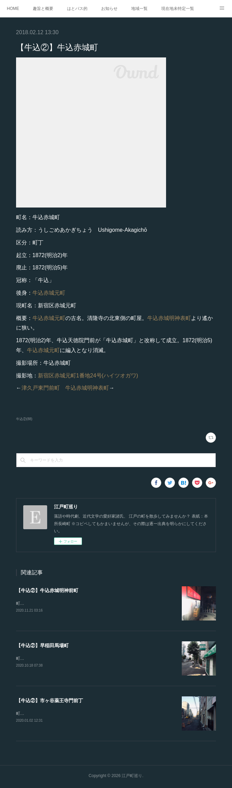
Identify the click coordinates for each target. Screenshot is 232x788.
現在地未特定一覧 (177, 8)
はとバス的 (77, 8)
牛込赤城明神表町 (169, 318)
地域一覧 (139, 8)
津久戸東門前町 (41, 388)
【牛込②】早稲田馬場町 (42, 646)
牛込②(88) (24, 419)
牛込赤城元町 (48, 293)
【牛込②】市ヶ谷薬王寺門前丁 (49, 701)
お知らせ (109, 8)
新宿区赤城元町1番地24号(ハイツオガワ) (88, 375)
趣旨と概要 (43, 8)
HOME (13, 8)
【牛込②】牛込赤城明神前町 (47, 590)
